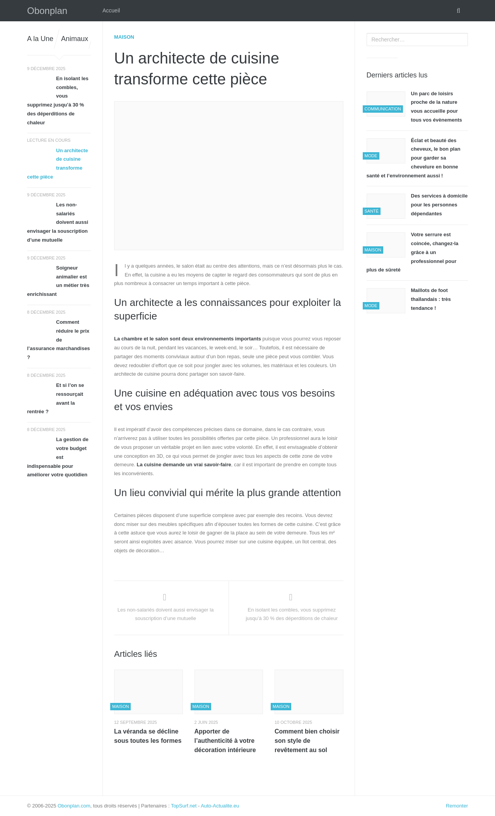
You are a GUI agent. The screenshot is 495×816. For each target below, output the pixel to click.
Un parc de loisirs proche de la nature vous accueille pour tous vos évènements (436, 107)
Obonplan (47, 10)
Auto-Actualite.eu (220, 806)
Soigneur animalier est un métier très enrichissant (58, 281)
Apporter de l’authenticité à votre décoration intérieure (225, 740)
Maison (124, 37)
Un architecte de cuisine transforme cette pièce (57, 164)
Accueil (111, 10)
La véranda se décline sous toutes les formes (147, 736)
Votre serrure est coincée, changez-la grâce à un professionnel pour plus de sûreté (413, 252)
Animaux (74, 39)
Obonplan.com (74, 806)
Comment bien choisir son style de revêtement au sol (307, 740)
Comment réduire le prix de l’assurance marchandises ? (58, 339)
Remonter (457, 806)
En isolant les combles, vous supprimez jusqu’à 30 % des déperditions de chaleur (58, 100)
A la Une (40, 39)
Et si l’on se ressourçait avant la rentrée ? (55, 398)
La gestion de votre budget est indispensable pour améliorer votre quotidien (58, 457)
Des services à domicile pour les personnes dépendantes (439, 204)
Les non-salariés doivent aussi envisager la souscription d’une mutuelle (57, 222)
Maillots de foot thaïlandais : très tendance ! (431, 299)
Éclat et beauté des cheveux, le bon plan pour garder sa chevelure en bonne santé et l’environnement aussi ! (414, 158)
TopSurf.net (184, 806)
